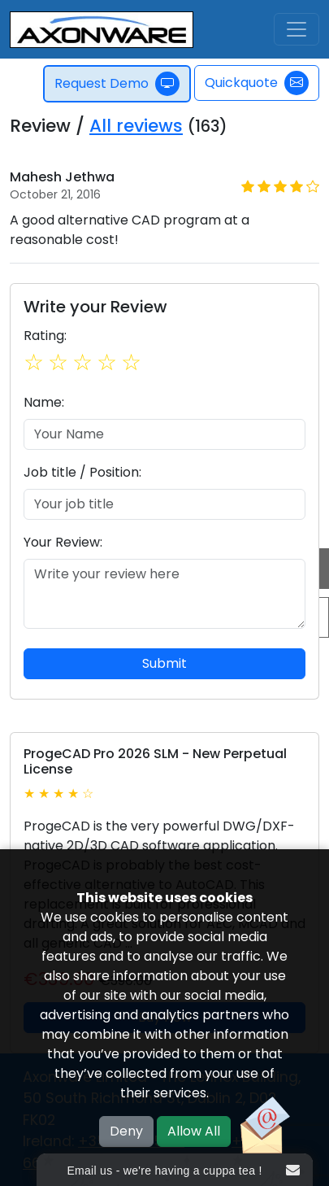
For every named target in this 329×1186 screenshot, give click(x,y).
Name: (44, 402)
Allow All (193, 1131)
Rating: (45, 335)
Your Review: (63, 542)
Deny (126, 1131)
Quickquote (257, 83)
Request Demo (117, 84)
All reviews (136, 125)
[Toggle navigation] (296, 29)
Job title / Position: (82, 472)
